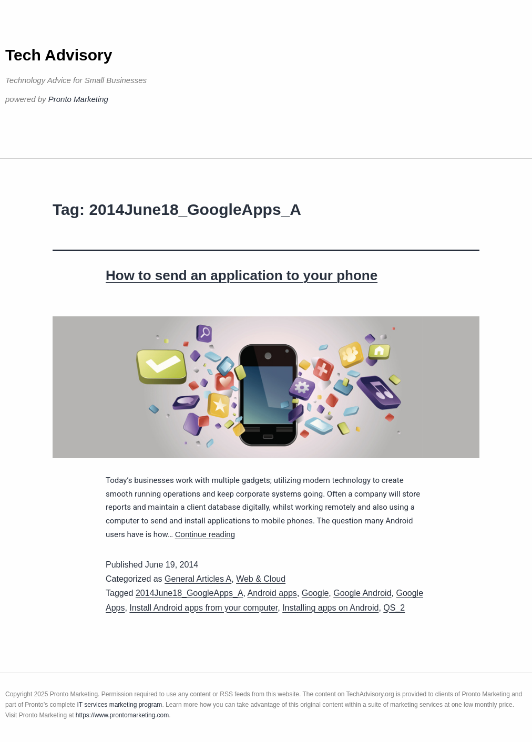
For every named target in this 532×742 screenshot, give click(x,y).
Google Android (362, 593)
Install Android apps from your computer (203, 607)
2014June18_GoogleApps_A (189, 593)
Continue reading (205, 534)
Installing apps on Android (330, 607)
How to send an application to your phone (241, 275)
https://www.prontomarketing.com (122, 715)
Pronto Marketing (78, 99)
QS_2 (394, 607)
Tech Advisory (58, 55)
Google (315, 593)
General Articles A (198, 578)
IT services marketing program (119, 704)
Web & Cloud (260, 578)
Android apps (272, 593)
